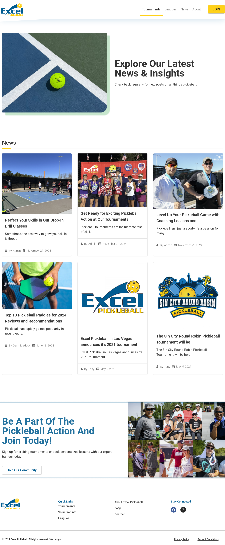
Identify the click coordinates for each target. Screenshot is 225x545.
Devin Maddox (21, 345)
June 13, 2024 (45, 345)
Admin (17, 250)
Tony (91, 369)
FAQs (118, 508)
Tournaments (151, 9)
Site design (55, 539)
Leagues (171, 9)
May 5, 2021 (108, 369)
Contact (120, 514)
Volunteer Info (67, 512)
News (184, 9)
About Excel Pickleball (129, 502)
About (196, 9)
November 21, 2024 (39, 250)
